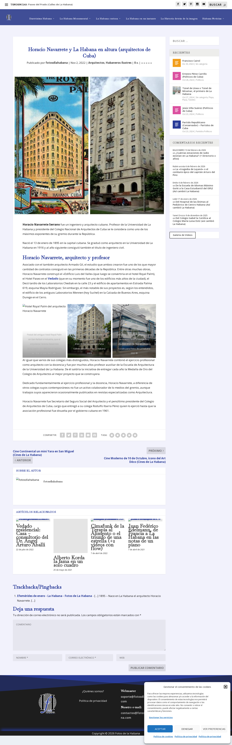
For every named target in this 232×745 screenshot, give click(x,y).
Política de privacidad (186, 736)
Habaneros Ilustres (118, 54)
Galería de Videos (182, 226)
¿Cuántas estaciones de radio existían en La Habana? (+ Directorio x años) (194, 147)
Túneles (191, 91)
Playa (211, 89)
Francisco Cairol (191, 52)
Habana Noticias (212, 15)
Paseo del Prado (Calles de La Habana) (50, 4)
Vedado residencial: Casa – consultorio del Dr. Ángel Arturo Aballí (32, 527)
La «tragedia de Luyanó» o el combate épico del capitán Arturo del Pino (194, 164)
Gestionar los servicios (161, 717)
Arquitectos (96, 54)
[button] (225, 686)
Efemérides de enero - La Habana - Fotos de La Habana (54, 588)
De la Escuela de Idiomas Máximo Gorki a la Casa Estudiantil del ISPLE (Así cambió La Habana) (193, 180)
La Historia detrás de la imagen (179, 15)
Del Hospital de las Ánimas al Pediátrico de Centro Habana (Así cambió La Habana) (191, 196)
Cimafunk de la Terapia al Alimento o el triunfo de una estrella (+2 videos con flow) (107, 529)
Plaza (184, 91)
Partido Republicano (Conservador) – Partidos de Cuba (197, 117)
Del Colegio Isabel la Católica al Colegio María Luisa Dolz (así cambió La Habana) (193, 212)
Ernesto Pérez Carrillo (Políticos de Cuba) (194, 67)
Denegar (187, 728)
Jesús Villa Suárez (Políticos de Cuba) (197, 101)
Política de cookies (163, 736)
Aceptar (160, 728)
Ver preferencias (214, 728)
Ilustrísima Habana (40, 15)
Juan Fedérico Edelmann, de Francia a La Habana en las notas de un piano (143, 527)
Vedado (53, 270)
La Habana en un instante (141, 15)
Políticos (200, 71)
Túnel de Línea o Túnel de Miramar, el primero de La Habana (197, 83)
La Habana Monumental (74, 15)
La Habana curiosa (107, 15)
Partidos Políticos (204, 123)
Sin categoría (201, 56)
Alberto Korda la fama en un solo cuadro (69, 553)
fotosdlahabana (57, 54)
